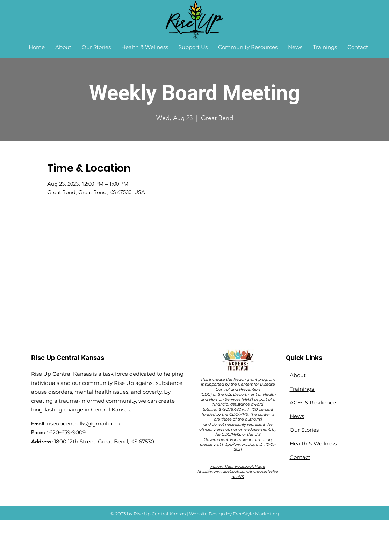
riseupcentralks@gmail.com (83, 423)
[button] (63, 47)
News (297, 416)
